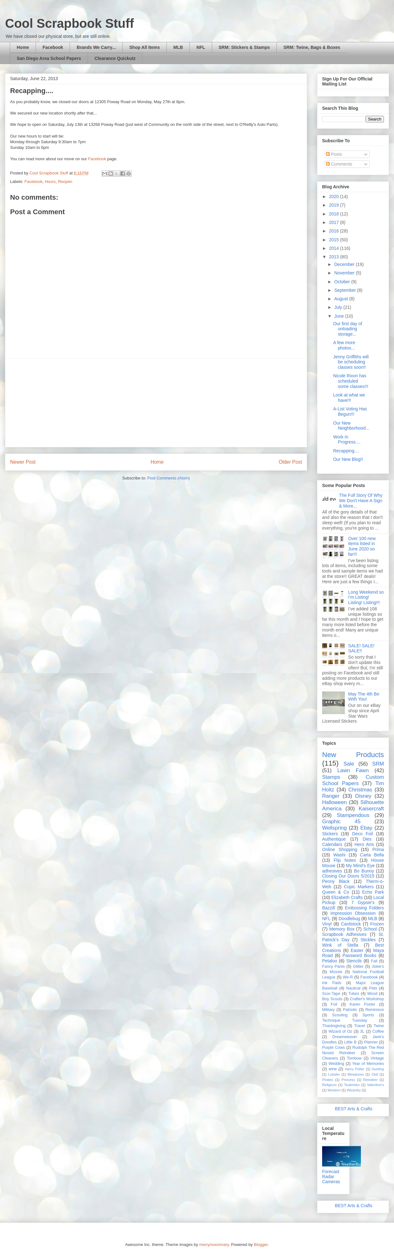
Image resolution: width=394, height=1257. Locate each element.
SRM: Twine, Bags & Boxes (311, 47)
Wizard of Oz (340, 1031)
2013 (334, 256)
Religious (329, 1085)
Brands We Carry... (96, 47)
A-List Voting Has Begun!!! (350, 411)
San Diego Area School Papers (49, 58)
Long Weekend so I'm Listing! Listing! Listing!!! (366, 597)
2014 (334, 248)
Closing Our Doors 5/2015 (348, 875)
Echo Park (373, 892)
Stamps (331, 777)
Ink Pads (331, 983)
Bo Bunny (364, 870)
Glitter (358, 966)
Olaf (374, 1074)
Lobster (334, 1074)
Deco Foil (362, 833)
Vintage (377, 1058)
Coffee (378, 1031)
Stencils (354, 960)
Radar (328, 1176)
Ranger (330, 796)
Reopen (65, 181)
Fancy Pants (333, 966)
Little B (350, 1042)
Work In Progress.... (347, 439)
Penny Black (336, 881)
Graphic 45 (341, 822)
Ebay (366, 828)
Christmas (360, 790)
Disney (363, 796)
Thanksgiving (333, 1026)
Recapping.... (346, 450)
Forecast (330, 1171)
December (345, 264)
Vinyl (327, 923)
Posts (334, 154)
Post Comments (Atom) (168, 478)
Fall (374, 961)
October (342, 281)
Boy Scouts (332, 999)
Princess (348, 1080)
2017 (334, 222)
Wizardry (354, 1090)
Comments (339, 164)
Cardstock (351, 923)
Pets (373, 988)
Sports (368, 1015)
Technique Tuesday (344, 1020)
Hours (50, 181)
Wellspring (334, 828)
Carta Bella (372, 854)
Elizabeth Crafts (346, 897)
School (370, 928)
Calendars (332, 844)
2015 (334, 239)
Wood (372, 993)
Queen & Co (335, 892)
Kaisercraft (371, 809)
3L (362, 1031)
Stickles (368, 939)
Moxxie (336, 972)
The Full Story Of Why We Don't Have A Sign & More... (361, 500)
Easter (357, 950)
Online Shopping (339, 849)
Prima (378, 849)
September (345, 290)
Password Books (359, 955)
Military (328, 1009)
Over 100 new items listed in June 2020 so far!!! (362, 546)
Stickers (330, 833)
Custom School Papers (353, 780)
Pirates (327, 1080)
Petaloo (329, 960)
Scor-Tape (331, 993)
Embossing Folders (364, 907)
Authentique (334, 839)
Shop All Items (144, 47)
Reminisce (374, 1009)
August (341, 298)
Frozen (377, 923)
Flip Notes (345, 860)
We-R (348, 977)
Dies (367, 839)
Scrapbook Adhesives (344, 934)
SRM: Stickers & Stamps (244, 47)
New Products (353, 755)
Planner (371, 1042)
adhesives (332, 870)
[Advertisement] (156, 402)
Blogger (261, 1244)
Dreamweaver (344, 1037)
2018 (334, 213)
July (338, 307)
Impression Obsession (353, 913)
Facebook (53, 47)
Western (333, 1090)
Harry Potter (354, 1069)
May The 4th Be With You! (364, 696)
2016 (334, 230)
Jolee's (378, 966)
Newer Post (23, 462)
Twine (379, 1026)
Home (23, 47)
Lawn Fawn (353, 770)
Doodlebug (349, 918)
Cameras (331, 1181)
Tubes (353, 993)
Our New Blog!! (348, 459)
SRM (378, 764)
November (345, 272)
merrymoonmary (214, 1244)
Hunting (378, 1069)
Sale (349, 764)
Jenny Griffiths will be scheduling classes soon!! (351, 362)
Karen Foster (362, 1004)
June (339, 316)
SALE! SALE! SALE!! (361, 648)
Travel (359, 1026)
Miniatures (356, 1074)
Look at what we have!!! (349, 397)
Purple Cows (333, 1047)
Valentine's (375, 1085)
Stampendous (353, 815)
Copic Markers (359, 886)
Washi (339, 854)
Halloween (334, 802)
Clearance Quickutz (115, 58)
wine (333, 1069)
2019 (334, 205)
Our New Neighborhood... (351, 425)
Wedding (336, 1063)
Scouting (340, 1015)
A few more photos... (344, 345)
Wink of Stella (340, 945)
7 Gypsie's (362, 902)
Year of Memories (368, 1063)
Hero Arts (364, 844)
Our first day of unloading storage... (347, 329)
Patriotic (350, 1009)
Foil (334, 1004)
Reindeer (370, 1080)
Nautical (353, 988)
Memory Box (342, 928)
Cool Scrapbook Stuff (69, 23)
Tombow (354, 1058)
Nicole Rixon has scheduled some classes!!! (350, 381)
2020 (334, 196)
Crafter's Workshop (367, 999)
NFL (200, 47)
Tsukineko (352, 1085)
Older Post (290, 462)
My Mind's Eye (360, 865)
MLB (178, 47)
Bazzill (328, 907)
